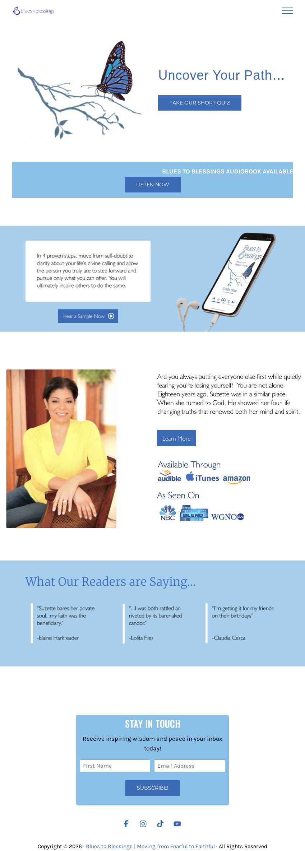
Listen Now (152, 184)
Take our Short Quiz (200, 103)
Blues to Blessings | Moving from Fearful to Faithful (150, 846)
